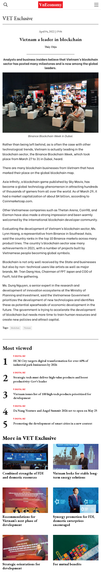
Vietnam (27, 328)
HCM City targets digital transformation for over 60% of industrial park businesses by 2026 (50, 363)
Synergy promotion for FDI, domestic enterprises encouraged (74, 520)
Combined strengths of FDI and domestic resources (23, 475)
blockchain (15, 328)
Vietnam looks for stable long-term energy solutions (75, 475)
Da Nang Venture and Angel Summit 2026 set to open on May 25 (55, 410)
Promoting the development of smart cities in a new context (52, 423)
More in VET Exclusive (29, 438)
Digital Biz (20, 356)
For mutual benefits (67, 564)
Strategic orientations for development (21, 566)
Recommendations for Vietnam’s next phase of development (20, 520)
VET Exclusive (18, 18)
